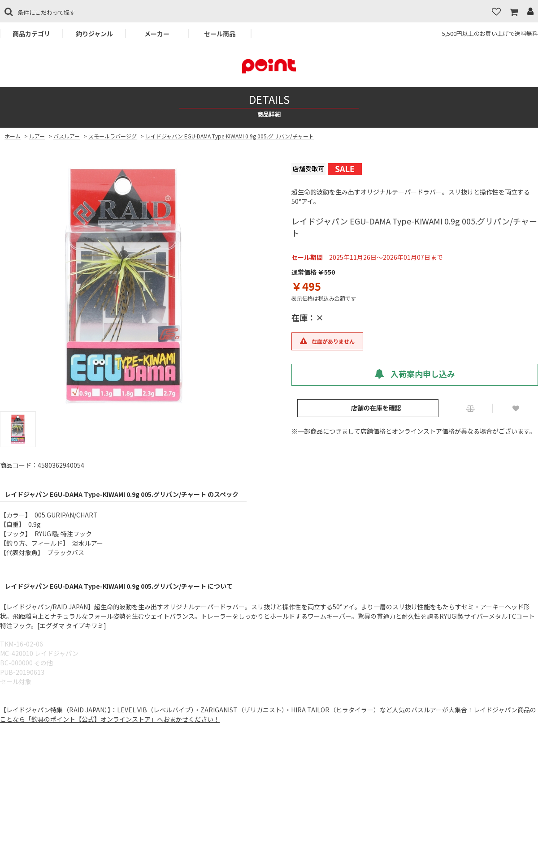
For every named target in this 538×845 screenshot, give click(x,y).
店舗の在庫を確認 (376, 407)
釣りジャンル (94, 33)
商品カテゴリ (31, 33)
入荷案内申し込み (414, 373)
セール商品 (219, 33)
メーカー (156, 33)
